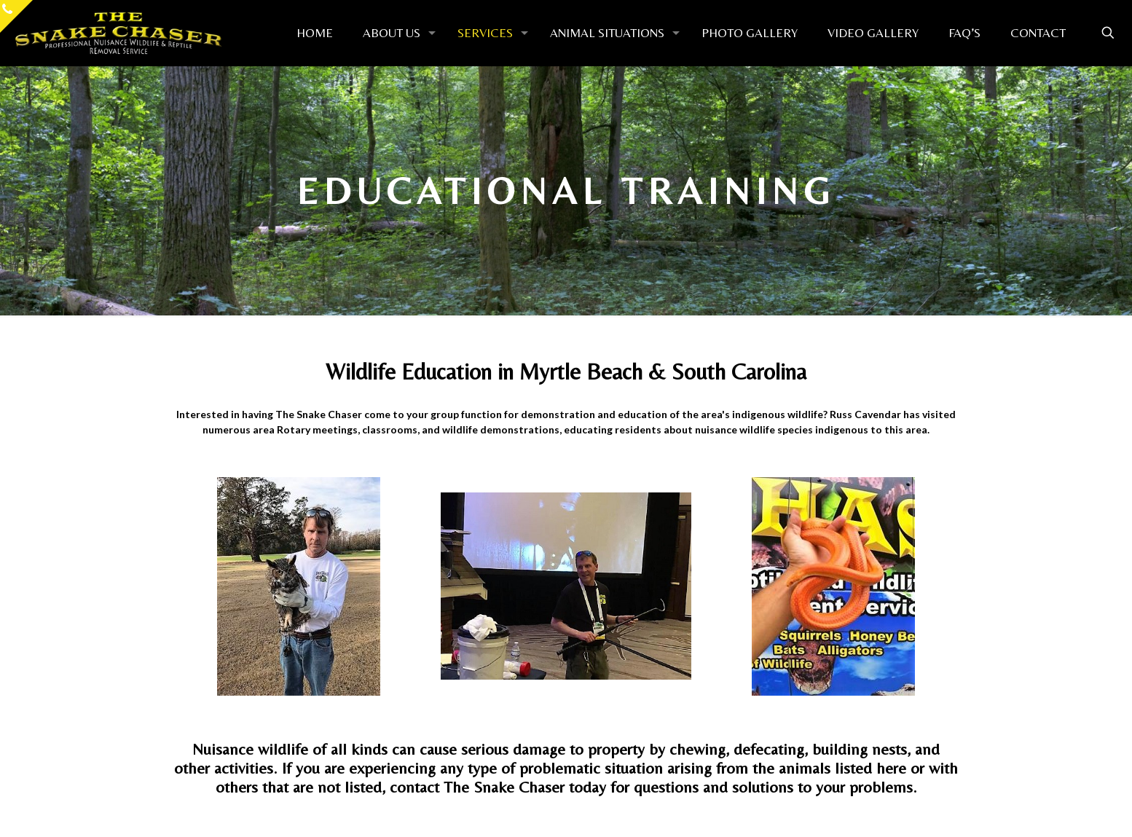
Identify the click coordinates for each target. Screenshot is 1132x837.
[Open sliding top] (16, 16)
